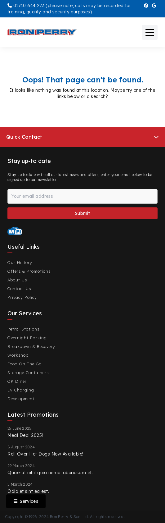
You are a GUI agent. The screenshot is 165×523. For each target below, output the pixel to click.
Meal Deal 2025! (25, 435)
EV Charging (20, 389)
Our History (19, 262)
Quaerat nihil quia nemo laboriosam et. (50, 472)
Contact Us (19, 288)
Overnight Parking (27, 337)
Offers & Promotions (29, 271)
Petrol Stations (23, 328)
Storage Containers (28, 372)
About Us (17, 279)
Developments (22, 398)
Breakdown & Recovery (31, 346)
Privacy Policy (22, 297)
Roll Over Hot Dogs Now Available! (45, 454)
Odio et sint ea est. (28, 491)
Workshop (18, 355)
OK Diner (17, 381)
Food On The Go (24, 363)
